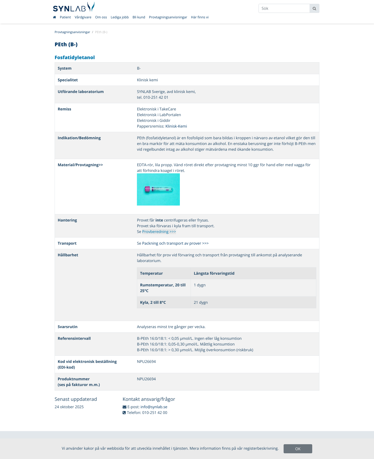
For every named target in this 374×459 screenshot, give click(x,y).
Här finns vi (200, 17)
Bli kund (139, 17)
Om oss (101, 17)
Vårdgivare (83, 17)
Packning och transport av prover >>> (175, 243)
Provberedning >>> (159, 231)
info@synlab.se (153, 406)
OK (298, 448)
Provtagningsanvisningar (168, 17)
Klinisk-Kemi (176, 126)
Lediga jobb (120, 17)
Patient (65, 17)
